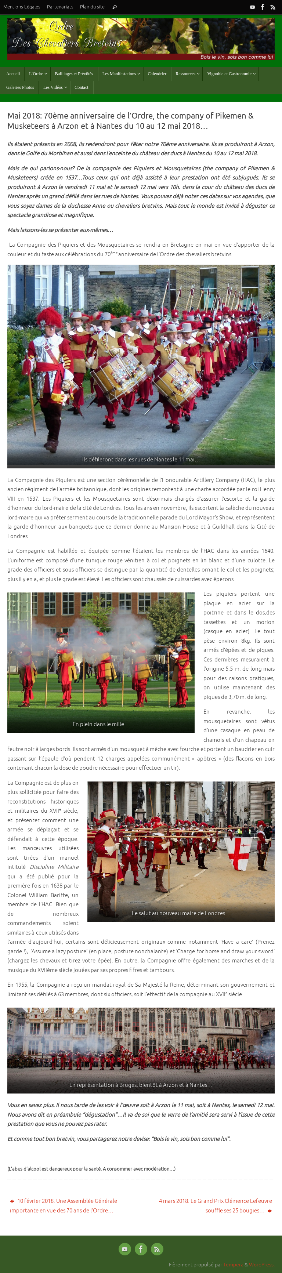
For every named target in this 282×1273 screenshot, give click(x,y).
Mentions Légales (21, 7)
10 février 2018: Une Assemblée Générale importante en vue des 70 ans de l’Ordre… (63, 1206)
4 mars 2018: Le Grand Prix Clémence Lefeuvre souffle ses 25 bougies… (215, 1206)
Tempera (233, 1265)
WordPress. (262, 1265)
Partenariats (60, 7)
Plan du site (92, 7)
